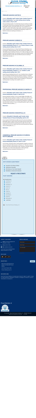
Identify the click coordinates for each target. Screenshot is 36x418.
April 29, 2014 (21, 94)
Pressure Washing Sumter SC (12, 15)
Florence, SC (15, 45)
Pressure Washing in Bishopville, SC (14, 113)
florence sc (27, 45)
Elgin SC (7, 189)
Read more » (5, 33)
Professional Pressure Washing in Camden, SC (17, 89)
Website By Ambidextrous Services (15, 314)
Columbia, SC (15, 70)
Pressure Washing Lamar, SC (7, 269)
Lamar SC (8, 187)
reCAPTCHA (21, 253)
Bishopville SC (10, 116)
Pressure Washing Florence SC (12, 40)
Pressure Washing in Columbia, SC (13, 65)
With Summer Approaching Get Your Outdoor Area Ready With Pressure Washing (8, 265)
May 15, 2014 (17, 46)
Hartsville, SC (17, 277)
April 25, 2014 (26, 117)
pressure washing (26, 20)
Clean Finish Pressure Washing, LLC (13, 204)
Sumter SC (21, 276)
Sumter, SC (8, 186)
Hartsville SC (8, 194)
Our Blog (25, 314)
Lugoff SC (8, 191)
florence (23, 45)
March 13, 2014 (22, 141)
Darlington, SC (9, 184)
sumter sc (8, 21)
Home (3, 11)
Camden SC (15, 94)
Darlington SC (22, 277)
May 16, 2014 (14, 21)
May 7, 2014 (17, 72)
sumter (4, 21)
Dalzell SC (8, 196)
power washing (19, 20)
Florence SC (8, 182)
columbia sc (24, 70)
